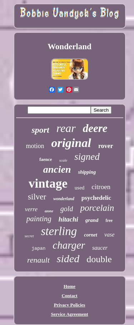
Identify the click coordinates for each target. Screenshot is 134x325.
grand (92, 220)
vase (109, 235)
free (109, 220)
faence (45, 159)
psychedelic (96, 197)
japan (38, 248)
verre (31, 209)
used (80, 188)
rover (105, 145)
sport (40, 129)
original (71, 142)
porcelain (97, 208)
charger (69, 245)
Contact (69, 295)
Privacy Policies (69, 305)
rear (66, 128)
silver (37, 196)
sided (68, 258)
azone (49, 211)
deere (95, 128)
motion (35, 145)
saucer (100, 248)
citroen (100, 187)
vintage (48, 184)
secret (29, 236)
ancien (57, 169)
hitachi (68, 219)
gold (66, 209)
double (99, 259)
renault (38, 259)
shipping (87, 172)
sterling (59, 231)
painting (38, 218)
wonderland (63, 198)
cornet (90, 235)
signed (87, 156)
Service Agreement (69, 314)
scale (63, 160)
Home (69, 286)
